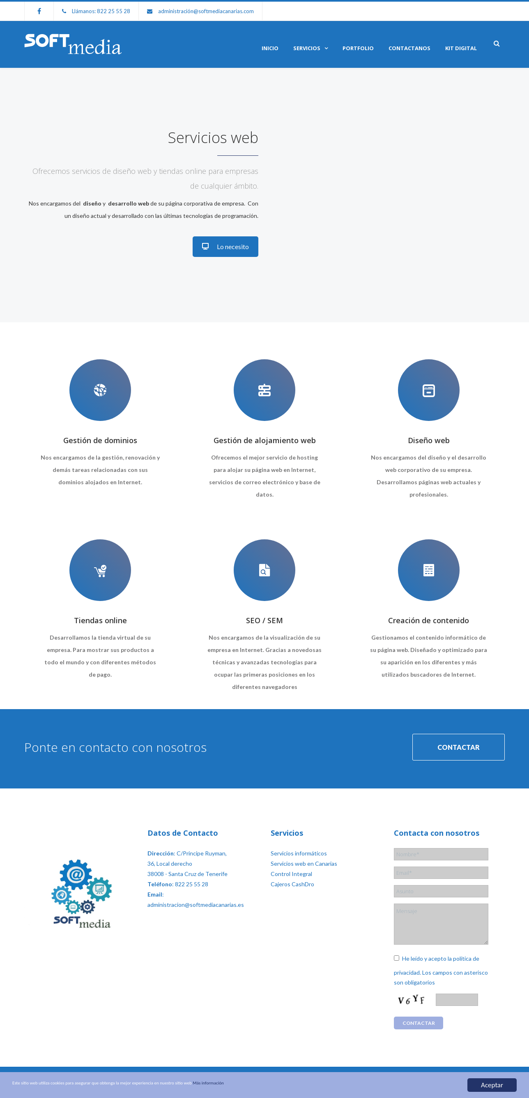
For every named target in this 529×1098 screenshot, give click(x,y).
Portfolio (358, 48)
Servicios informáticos (299, 846)
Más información (314, 1085)
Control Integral (291, 866)
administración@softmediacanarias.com (206, 11)
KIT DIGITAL (461, 48)
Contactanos (409, 48)
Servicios (306, 48)
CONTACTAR (458, 743)
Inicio (270, 48)
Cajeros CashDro (292, 877)
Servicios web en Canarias (304, 856)
